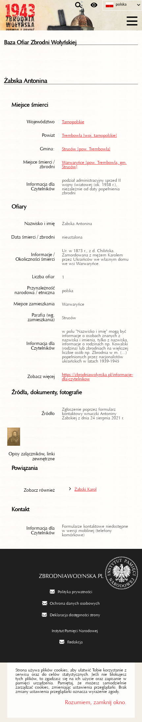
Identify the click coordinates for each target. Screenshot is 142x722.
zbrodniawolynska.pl (71, 574)
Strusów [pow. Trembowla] (86, 147)
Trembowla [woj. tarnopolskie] (89, 134)
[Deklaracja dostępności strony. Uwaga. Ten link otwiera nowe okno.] (71, 614)
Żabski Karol (85, 488)
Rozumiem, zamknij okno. (96, 701)
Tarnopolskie (73, 120)
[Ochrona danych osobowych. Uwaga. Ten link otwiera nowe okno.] (71, 603)
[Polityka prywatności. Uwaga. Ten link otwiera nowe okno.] (71, 591)
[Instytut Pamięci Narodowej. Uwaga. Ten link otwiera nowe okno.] (71, 630)
